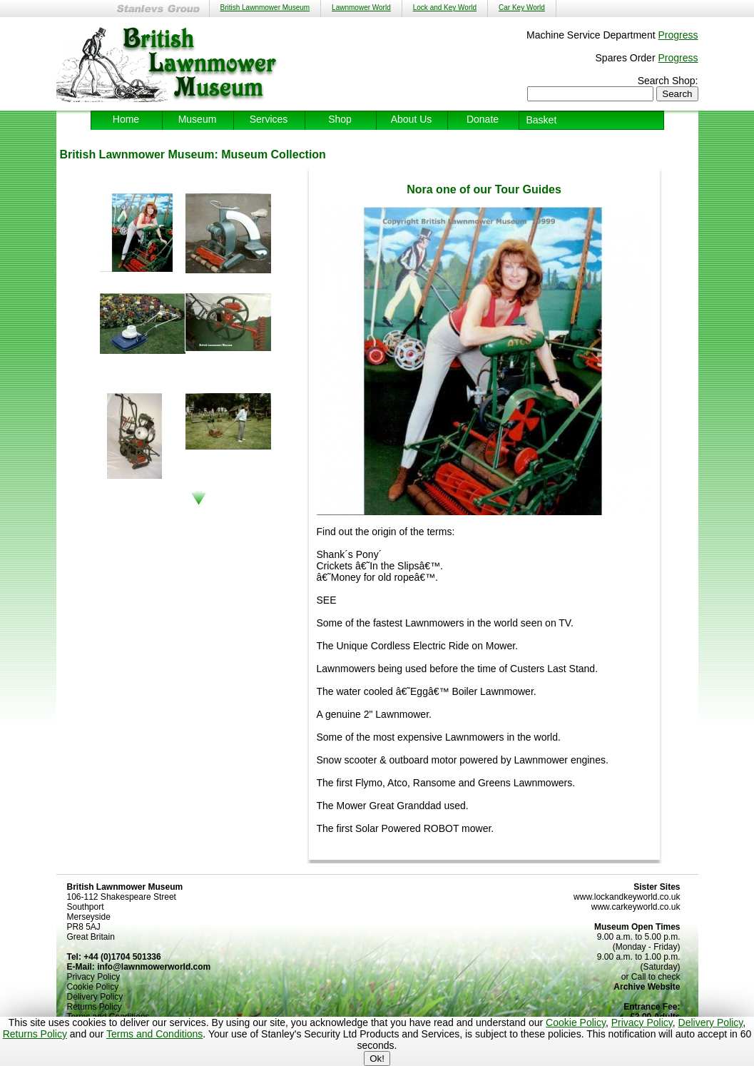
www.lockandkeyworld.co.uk (627, 897)
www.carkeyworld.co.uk (636, 907)
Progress (678, 35)
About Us (411, 119)
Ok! (377, 1058)
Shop (340, 119)
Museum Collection (273, 154)
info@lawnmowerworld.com (153, 967)
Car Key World (522, 7)
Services (269, 119)
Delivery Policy (710, 1022)
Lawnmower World (361, 7)
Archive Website (646, 987)
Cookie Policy (576, 1022)
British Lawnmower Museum (265, 7)
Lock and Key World (445, 7)
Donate (483, 119)
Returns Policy (35, 1034)
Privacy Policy (642, 1022)
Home (126, 119)
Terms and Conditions (154, 1034)
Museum (197, 119)
